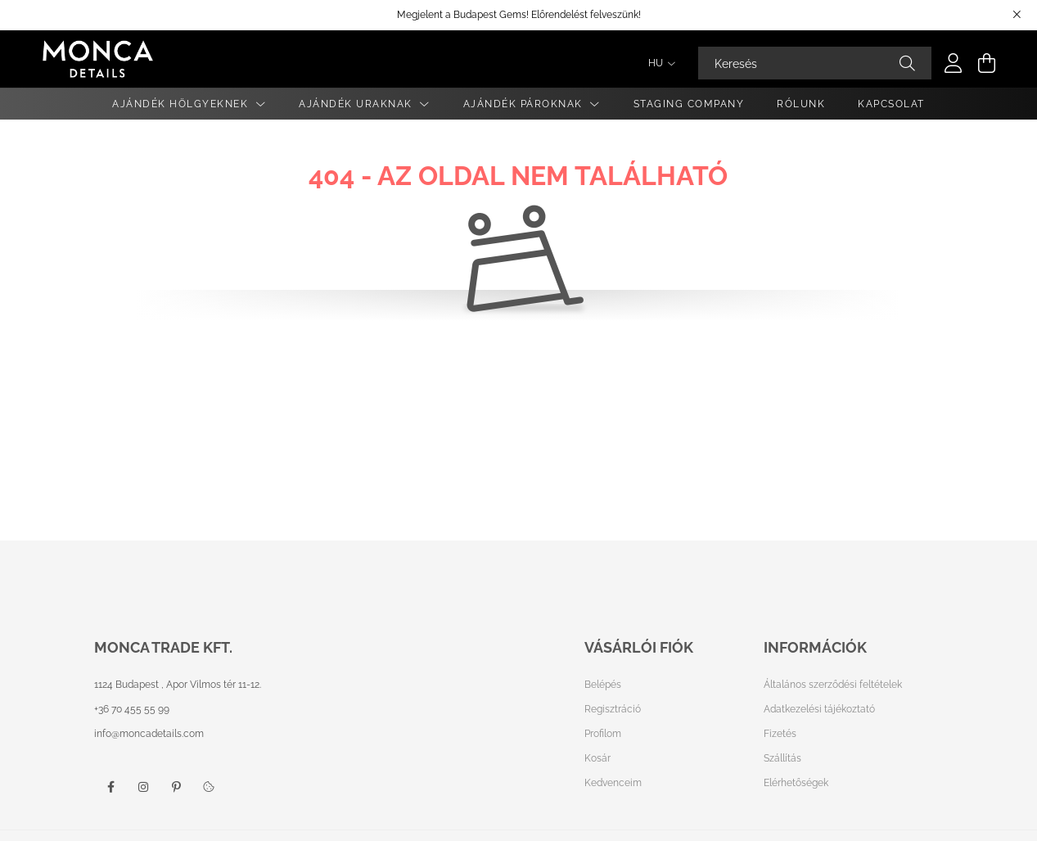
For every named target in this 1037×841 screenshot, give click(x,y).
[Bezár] (1016, 14)
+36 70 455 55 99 (131, 709)
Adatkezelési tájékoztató (819, 709)
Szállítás (782, 758)
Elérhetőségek (796, 783)
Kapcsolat (891, 104)
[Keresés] (814, 63)
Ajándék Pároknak (525, 104)
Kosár (597, 758)
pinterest (176, 787)
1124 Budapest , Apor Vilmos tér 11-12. (177, 684)
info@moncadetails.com (149, 733)
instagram (143, 787)
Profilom (602, 733)
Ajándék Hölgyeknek (182, 104)
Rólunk (801, 104)
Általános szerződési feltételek (833, 684)
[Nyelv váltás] (657, 63)
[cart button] (986, 63)
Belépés (602, 684)
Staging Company (689, 104)
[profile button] (953, 63)
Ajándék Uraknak (357, 104)
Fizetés (780, 733)
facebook (110, 787)
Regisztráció (612, 709)
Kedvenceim (613, 783)
